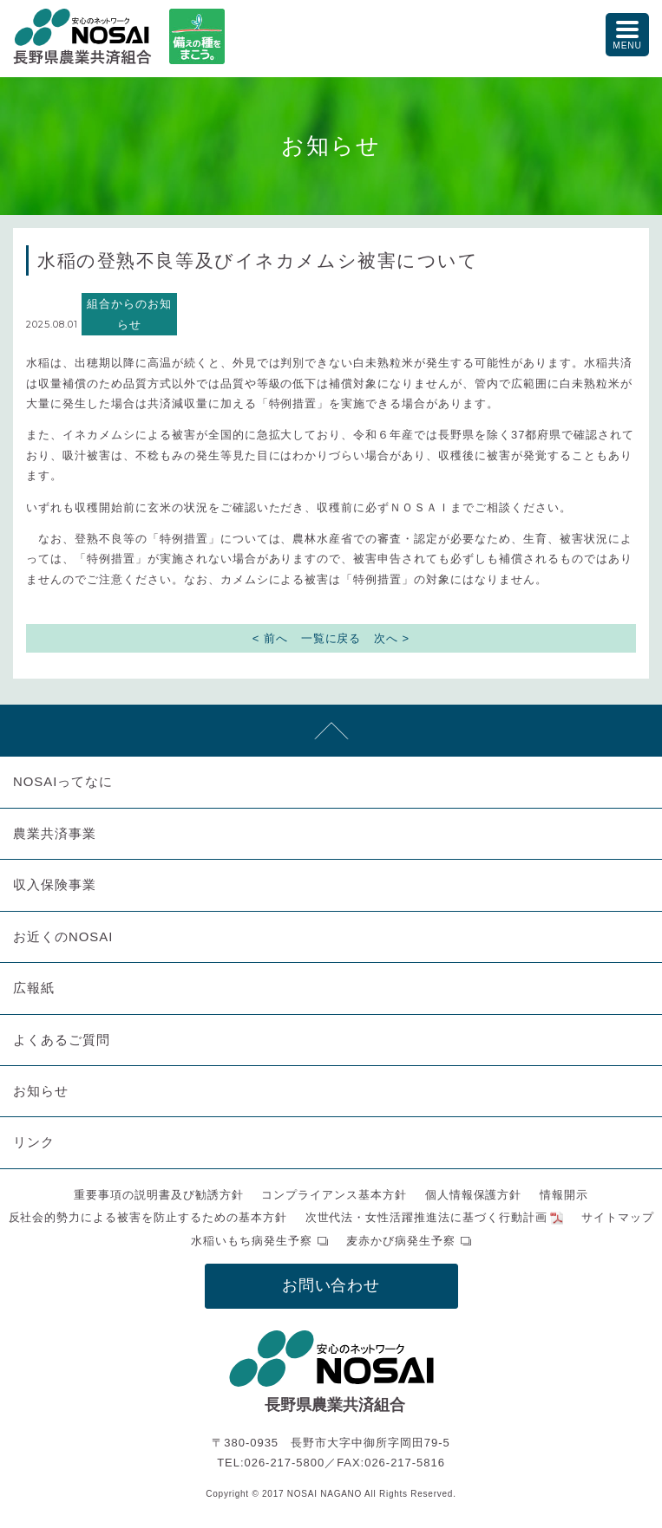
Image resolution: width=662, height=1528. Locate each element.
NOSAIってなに (63, 781)
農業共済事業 (54, 833)
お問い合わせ (331, 1285)
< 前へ (270, 638)
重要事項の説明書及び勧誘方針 (159, 1194)
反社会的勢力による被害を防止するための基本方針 (148, 1217)
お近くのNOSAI (63, 936)
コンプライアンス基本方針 (334, 1194)
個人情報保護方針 (473, 1194)
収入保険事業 (54, 884)
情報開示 (564, 1194)
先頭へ (331, 731)
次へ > (392, 638)
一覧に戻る (331, 638)
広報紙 (34, 987)
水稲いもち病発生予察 (251, 1240)
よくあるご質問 (61, 1039)
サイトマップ (617, 1217)
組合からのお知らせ (129, 313)
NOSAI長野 (82, 36)
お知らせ (41, 1090)
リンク (34, 1142)
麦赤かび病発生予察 (401, 1240)
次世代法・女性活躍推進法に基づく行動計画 (426, 1217)
